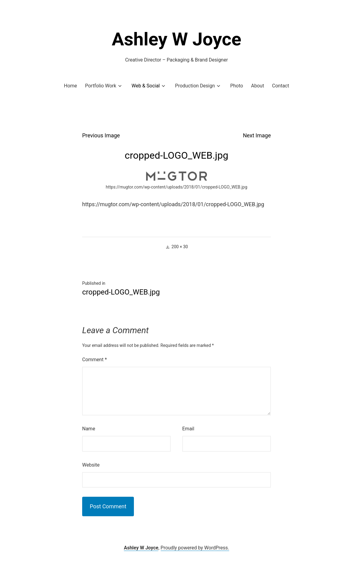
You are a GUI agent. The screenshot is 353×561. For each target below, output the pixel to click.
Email (188, 429)
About (257, 86)
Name (88, 429)
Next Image (257, 135)
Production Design (195, 86)
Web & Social (145, 86)
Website (91, 465)
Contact (280, 86)
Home (70, 86)
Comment (94, 359)
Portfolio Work (100, 86)
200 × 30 (180, 246)
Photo (236, 86)
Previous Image (101, 135)
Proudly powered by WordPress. (195, 548)
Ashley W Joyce (176, 39)
